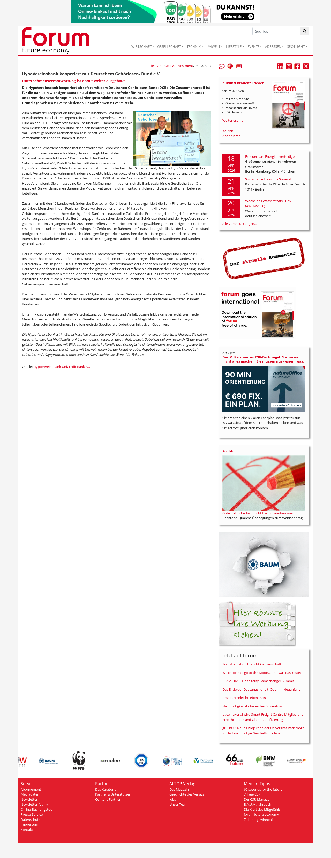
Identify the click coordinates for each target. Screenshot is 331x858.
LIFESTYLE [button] (234, 46)
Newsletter (29, 799)
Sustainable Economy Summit (268, 179)
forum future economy (261, 814)
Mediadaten (30, 794)
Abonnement (31, 789)
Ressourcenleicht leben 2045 (244, 697)
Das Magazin (179, 789)
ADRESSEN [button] (273, 46)
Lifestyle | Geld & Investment (170, 65)
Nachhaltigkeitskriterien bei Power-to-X (252, 706)
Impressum (29, 824)
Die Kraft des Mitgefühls (262, 809)
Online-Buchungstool (37, 809)
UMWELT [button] (213, 46)
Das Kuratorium (107, 789)
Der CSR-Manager (257, 799)
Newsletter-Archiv (34, 804)
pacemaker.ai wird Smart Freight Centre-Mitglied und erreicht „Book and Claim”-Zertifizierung (263, 717)
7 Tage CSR (252, 794)
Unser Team (178, 804)
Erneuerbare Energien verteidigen (271, 156)
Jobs (172, 799)
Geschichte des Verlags (186, 794)
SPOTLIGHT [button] (296, 46)
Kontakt (27, 829)
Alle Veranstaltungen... (239, 223)
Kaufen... (229, 131)
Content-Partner (108, 799)
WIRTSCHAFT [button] (141, 46)
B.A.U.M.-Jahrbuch (257, 804)
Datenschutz (30, 819)
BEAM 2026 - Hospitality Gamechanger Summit (258, 681)
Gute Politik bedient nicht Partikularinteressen (257, 513)
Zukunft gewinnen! (258, 819)
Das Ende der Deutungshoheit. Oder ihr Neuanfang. (261, 689)
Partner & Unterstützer (112, 794)
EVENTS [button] (253, 46)
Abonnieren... (232, 135)
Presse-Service (32, 814)
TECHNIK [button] (194, 46)
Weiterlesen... (232, 120)
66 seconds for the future (263, 789)
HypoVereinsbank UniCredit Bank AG (61, 366)
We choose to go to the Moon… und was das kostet (261, 672)
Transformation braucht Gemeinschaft (251, 664)
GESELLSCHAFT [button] (169, 46)
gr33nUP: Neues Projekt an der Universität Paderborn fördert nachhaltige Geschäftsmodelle (263, 730)
